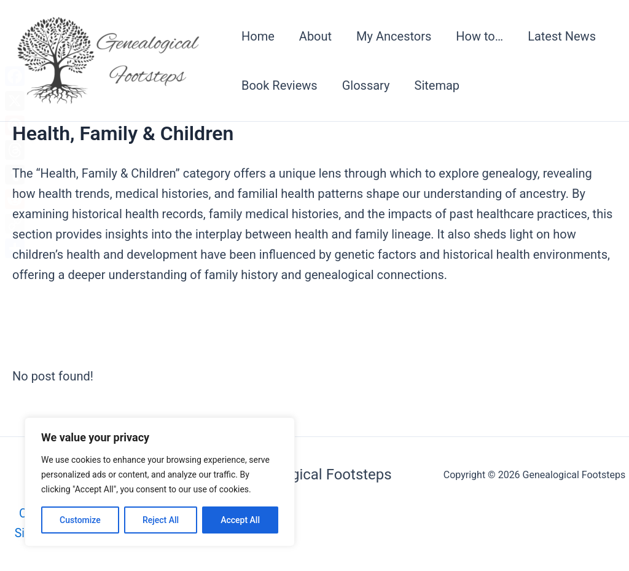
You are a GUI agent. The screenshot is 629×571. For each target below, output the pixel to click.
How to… (479, 36)
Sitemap (437, 85)
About (315, 36)
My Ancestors (393, 36)
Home (258, 36)
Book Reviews (279, 85)
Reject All (161, 520)
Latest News (562, 36)
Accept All (240, 520)
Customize (80, 520)
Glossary (366, 85)
